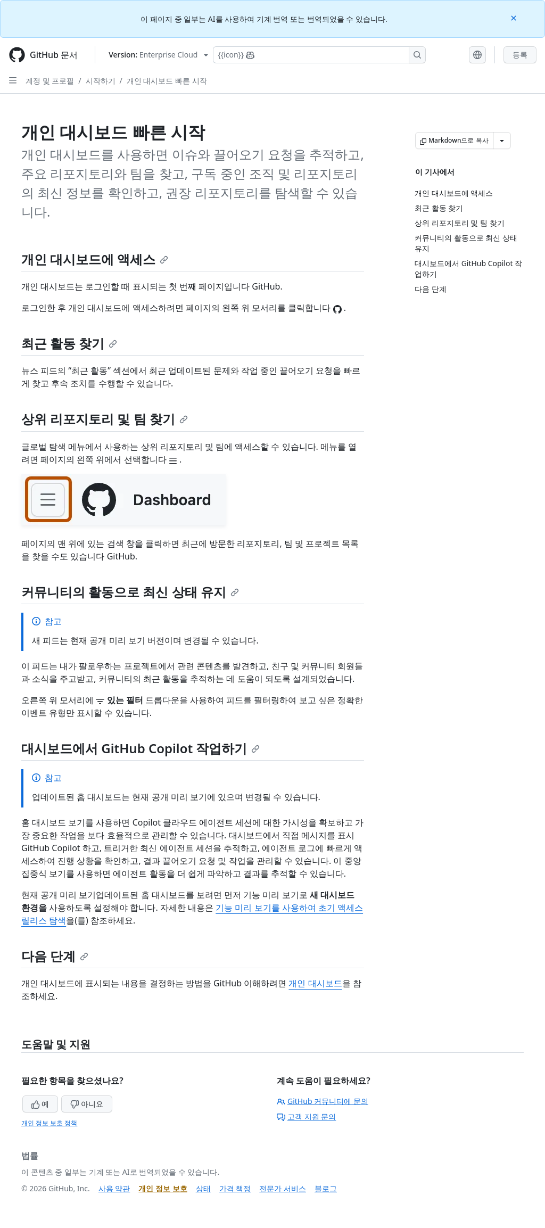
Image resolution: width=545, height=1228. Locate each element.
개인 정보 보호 (162, 1188)
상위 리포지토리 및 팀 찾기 (104, 418)
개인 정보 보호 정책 (49, 1122)
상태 (203, 1188)
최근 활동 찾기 (69, 343)
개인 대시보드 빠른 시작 (167, 81)
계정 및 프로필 (50, 81)
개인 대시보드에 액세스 (94, 259)
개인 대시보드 (315, 983)
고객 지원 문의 (306, 1116)
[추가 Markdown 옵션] (502, 140)
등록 (520, 55)
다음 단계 (54, 956)
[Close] (514, 17)
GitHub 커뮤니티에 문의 (322, 1101)
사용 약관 (114, 1188)
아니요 (86, 1104)
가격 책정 (235, 1188)
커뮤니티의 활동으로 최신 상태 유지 (130, 591)
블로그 (326, 1188)
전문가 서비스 (282, 1188)
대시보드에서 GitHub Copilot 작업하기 (140, 748)
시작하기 (100, 81)
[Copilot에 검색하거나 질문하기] (319, 54)
